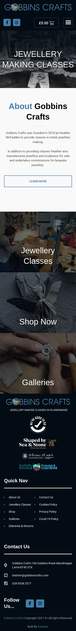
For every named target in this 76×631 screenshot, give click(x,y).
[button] (68, 22)
